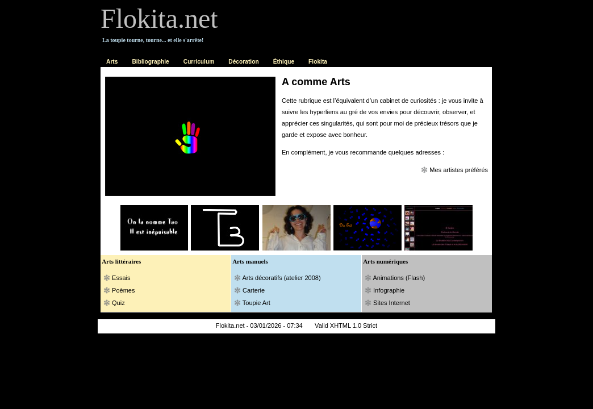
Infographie (384, 290)
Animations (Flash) (399, 277)
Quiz (118, 302)
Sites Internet (391, 302)
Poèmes (123, 290)
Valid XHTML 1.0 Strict (346, 325)
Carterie (254, 290)
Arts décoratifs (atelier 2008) (281, 277)
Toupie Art (256, 302)
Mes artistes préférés (458, 169)
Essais (121, 277)
